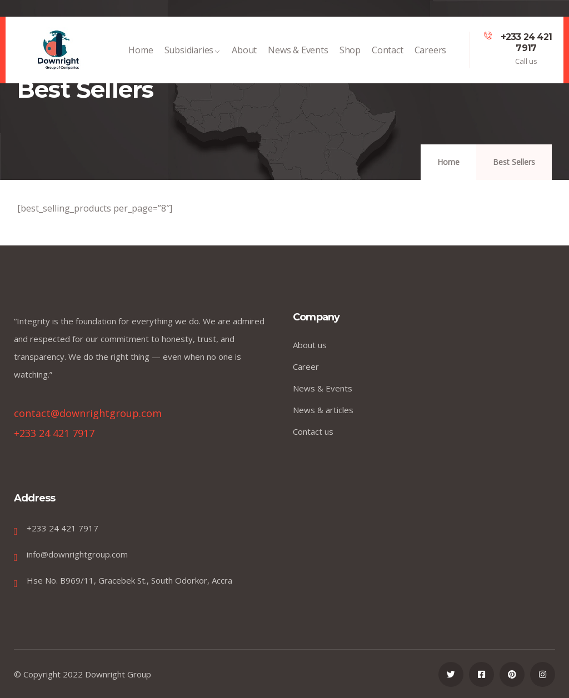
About (244, 55)
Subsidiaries (192, 55)
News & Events (298, 55)
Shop (350, 55)
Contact (387, 55)
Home (140, 55)
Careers (431, 55)
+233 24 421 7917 (526, 42)
